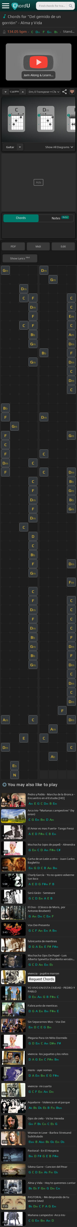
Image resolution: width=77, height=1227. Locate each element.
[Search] (70, 6)
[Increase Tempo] (22, 92)
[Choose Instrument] (20, 147)
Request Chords (41, 979)
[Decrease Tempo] (5, 92)
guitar (10, 147)
